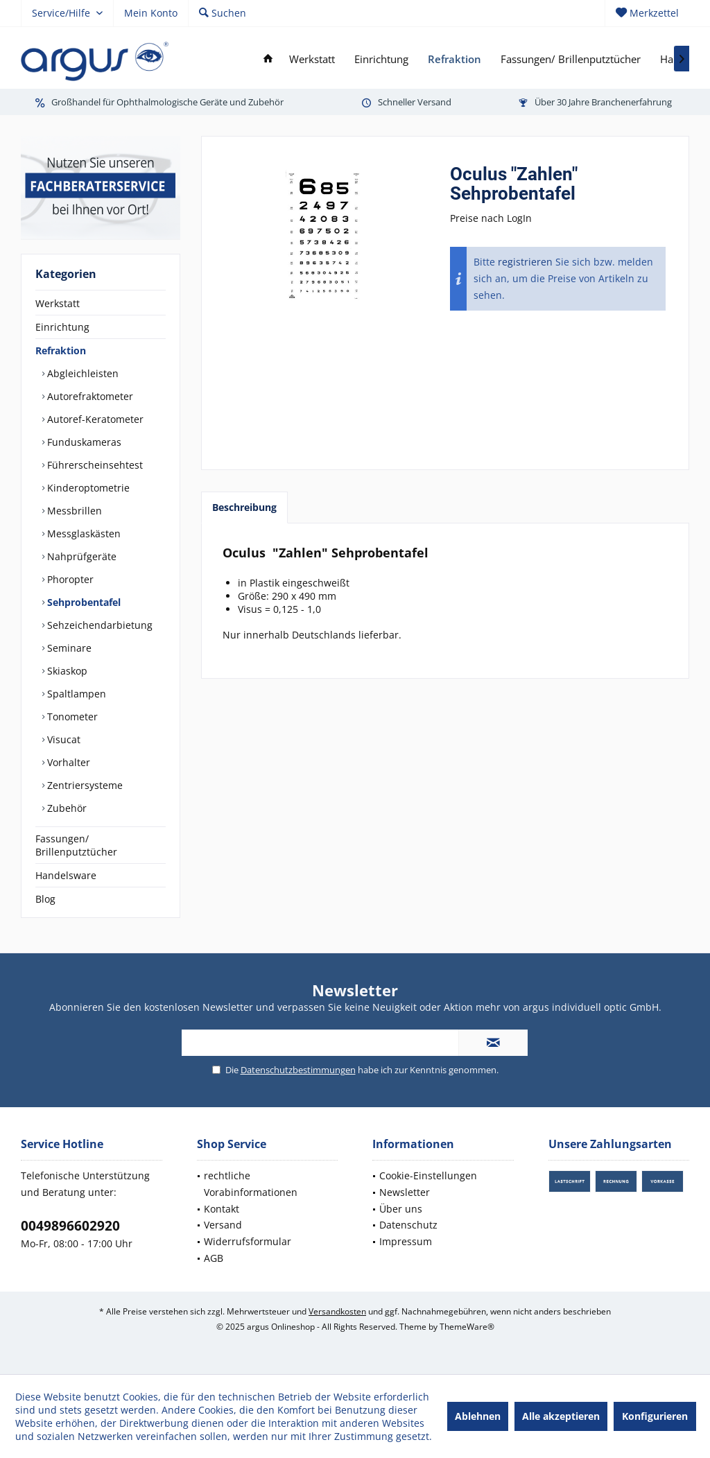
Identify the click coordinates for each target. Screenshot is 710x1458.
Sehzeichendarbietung (98, 625)
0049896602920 (70, 1226)
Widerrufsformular (247, 1241)
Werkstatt (57, 303)
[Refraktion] (454, 59)
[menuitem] (647, 13)
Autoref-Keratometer (94, 419)
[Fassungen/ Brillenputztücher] (570, 59)
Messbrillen (73, 510)
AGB (213, 1258)
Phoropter (69, 579)
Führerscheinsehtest (93, 464)
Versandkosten (337, 1311)
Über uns (400, 1208)
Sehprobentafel (82, 602)
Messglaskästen (82, 533)
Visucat (62, 739)
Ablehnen (478, 1416)
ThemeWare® (467, 1327)
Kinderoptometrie (87, 487)
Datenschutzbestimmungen (298, 1070)
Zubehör (65, 808)
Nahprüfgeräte (80, 556)
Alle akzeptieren (561, 1416)
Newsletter (404, 1192)
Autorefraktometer (88, 396)
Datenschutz (408, 1224)
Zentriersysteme (83, 785)
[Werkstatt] (312, 59)
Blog (45, 898)
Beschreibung (244, 507)
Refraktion (60, 350)
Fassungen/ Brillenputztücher (76, 845)
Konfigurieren (655, 1416)
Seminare (68, 647)
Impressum (405, 1241)
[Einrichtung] (381, 59)
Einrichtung (62, 326)
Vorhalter (67, 762)
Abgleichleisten (81, 373)
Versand (223, 1224)
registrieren (525, 261)
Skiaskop (65, 670)
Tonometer (71, 716)
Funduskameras (82, 442)
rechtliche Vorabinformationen (250, 1184)
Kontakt (221, 1208)
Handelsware (65, 875)
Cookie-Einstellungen (428, 1175)
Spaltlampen (75, 693)
